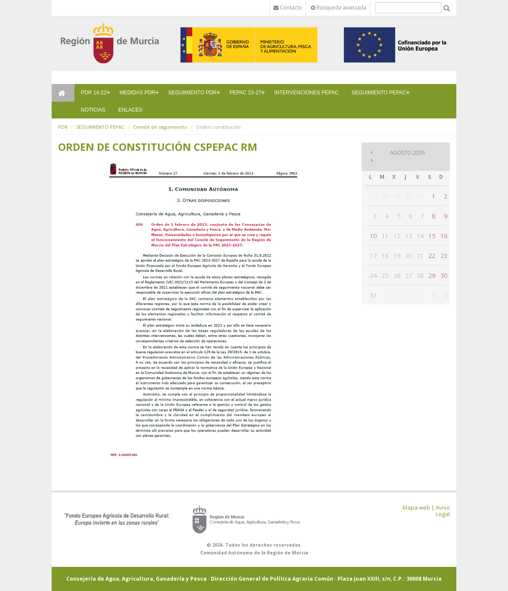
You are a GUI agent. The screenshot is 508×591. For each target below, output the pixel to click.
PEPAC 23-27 (245, 93)
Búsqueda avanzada (338, 7)
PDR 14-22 (93, 93)
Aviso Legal (443, 511)
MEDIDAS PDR (137, 93)
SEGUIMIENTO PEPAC (379, 93)
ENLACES (130, 110)
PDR (63, 127)
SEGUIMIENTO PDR (192, 93)
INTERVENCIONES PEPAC (306, 93)
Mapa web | (418, 507)
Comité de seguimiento (160, 127)
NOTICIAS (93, 110)
